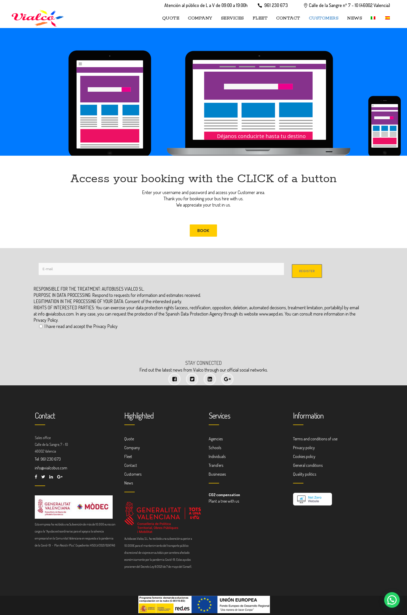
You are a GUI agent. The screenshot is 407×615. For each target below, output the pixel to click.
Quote (129, 438)
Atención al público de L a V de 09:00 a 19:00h (206, 5)
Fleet (128, 456)
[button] (392, 600)
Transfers (216, 465)
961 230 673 (276, 5)
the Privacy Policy (102, 326)
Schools (215, 447)
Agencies (216, 438)
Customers (132, 474)
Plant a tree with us (224, 501)
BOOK (203, 231)
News (128, 483)
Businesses (217, 474)
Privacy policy (304, 447)
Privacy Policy (45, 320)
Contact (130, 465)
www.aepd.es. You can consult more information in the (307, 314)
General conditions (308, 465)
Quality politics (304, 474)
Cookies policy (304, 456)
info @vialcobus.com (56, 314)
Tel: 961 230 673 (48, 459)
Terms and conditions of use (315, 438)
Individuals (217, 456)
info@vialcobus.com (51, 467)
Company (132, 447)
